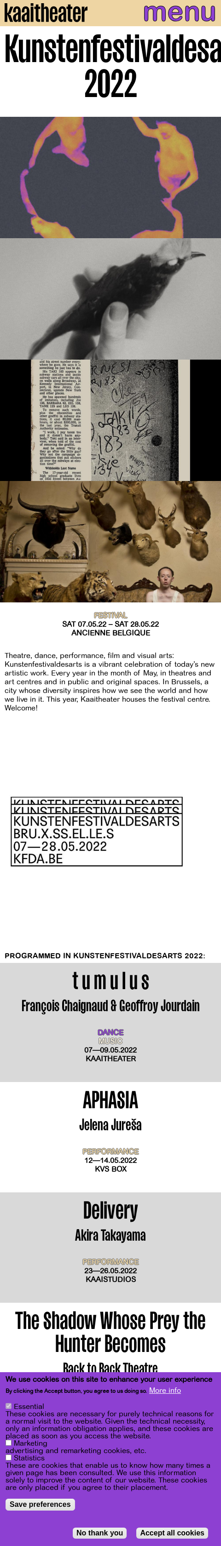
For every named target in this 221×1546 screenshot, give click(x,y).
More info (165, 1390)
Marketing (30, 1443)
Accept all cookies (172, 1533)
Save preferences (40, 1504)
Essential (29, 1406)
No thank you (99, 1533)
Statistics (29, 1458)
